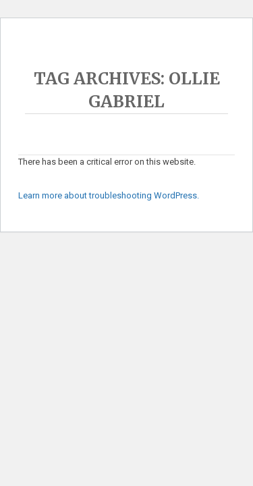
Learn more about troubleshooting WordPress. (108, 195)
